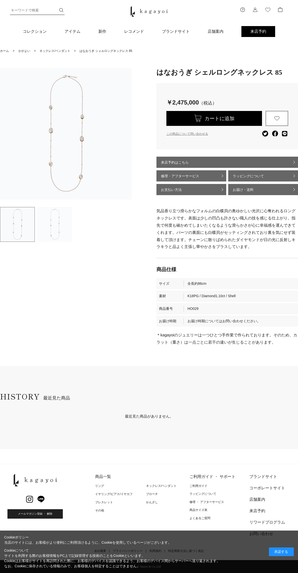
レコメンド (134, 31)
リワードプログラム (267, 522)
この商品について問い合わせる (187, 134)
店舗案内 (216, 31)
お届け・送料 (243, 190)
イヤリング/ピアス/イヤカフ (114, 494)
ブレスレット (104, 502)
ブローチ (152, 494)
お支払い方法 (171, 190)
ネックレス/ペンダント (161, 486)
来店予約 (258, 31)
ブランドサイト (176, 31)
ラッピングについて (248, 176)
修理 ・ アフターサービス (206, 502)
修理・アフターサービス (180, 176)
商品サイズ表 (198, 510)
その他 (99, 510)
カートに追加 (219, 118)
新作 (102, 31)
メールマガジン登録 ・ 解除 (35, 513)
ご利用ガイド (198, 486)
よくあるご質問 (199, 518)
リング (99, 486)
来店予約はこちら (175, 162)
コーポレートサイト (267, 488)
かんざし (152, 502)
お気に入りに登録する (277, 118)
